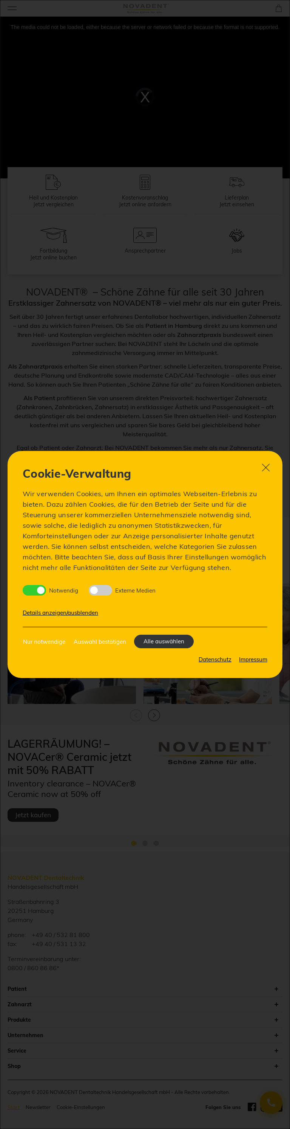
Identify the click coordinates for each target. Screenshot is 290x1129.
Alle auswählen (163, 641)
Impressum (253, 659)
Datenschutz (215, 659)
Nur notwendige (44, 641)
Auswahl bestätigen (100, 641)
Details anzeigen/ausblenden (60, 612)
